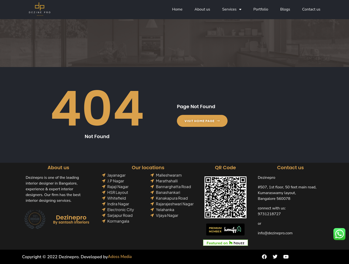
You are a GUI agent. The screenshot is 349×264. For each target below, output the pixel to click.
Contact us (311, 9)
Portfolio (260, 9)
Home (177, 9)
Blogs (285, 9)
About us (202, 9)
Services (231, 9)
